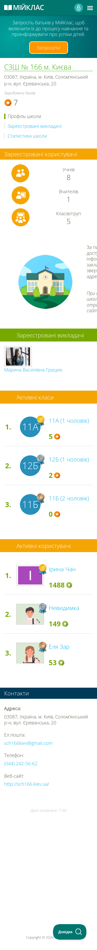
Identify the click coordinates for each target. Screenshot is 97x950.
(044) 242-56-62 (21, 763)
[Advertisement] (48, 858)
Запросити (48, 47)
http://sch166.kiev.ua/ (26, 784)
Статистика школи (27, 136)
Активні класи (35, 397)
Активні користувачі (44, 546)
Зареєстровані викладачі (35, 126)
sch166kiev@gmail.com (28, 743)
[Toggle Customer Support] (70, 932)
